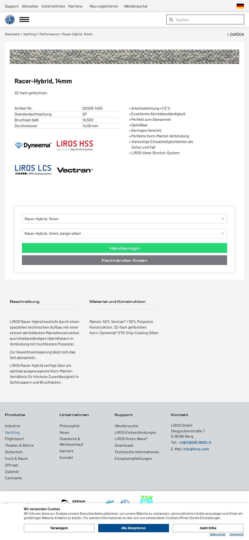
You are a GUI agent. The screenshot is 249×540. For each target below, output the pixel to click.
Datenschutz (217, 534)
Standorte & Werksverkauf (71, 441)
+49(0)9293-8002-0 (195, 442)
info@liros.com (196, 448)
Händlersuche (126, 425)
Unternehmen (53, 6)
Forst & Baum (16, 458)
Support (12, 6)
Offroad (11, 465)
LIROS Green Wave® (131, 438)
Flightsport (14, 438)
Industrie (12, 425)
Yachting (12, 432)
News (64, 432)
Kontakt (66, 457)
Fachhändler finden (124, 260)
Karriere (75, 6)
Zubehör (12, 471)
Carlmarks (13, 477)
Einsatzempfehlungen (133, 458)
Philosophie (70, 425)
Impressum (237, 534)
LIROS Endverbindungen (135, 432)
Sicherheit (14, 451)
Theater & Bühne (19, 445)
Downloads (124, 445)
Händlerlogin (124, 248)
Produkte (15, 414)
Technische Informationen (137, 451)
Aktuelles (30, 6)
